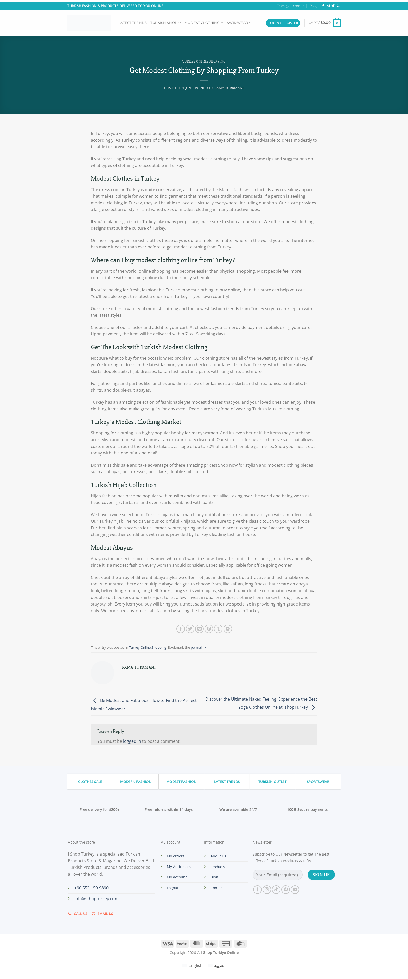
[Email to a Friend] (199, 629)
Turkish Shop (165, 22)
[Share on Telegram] (228, 629)
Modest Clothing (203, 22)
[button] (283, 23)
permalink (198, 647)
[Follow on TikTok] (276, 889)
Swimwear (239, 22)
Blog (314, 6)
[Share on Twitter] (190, 629)
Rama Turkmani (229, 87)
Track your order (290, 6)
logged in (132, 741)
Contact (217, 887)
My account (177, 877)
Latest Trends (132, 23)
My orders (175, 855)
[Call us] (338, 6)
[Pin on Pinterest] (209, 629)
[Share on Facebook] (180, 629)
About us (218, 855)
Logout (172, 887)
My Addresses (179, 866)
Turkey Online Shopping (203, 61)
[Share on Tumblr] (218, 629)
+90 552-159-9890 (91, 888)
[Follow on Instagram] (328, 6)
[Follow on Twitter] (333, 6)
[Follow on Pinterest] (285, 889)
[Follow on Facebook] (323, 6)
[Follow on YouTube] (295, 889)
